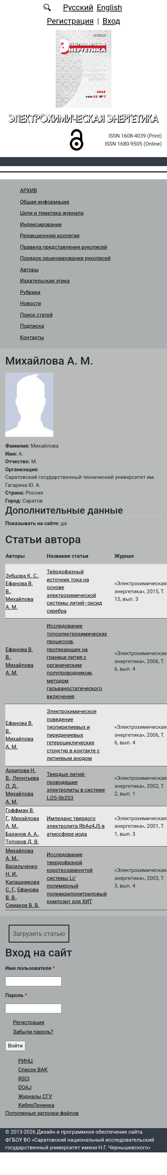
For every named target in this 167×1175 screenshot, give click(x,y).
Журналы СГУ (35, 1096)
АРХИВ (28, 190)
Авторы (29, 270)
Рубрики (30, 292)
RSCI (24, 1079)
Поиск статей (36, 315)
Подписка (32, 326)
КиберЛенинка (36, 1105)
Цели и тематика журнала (52, 213)
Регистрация (70, 20)
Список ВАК (33, 1070)
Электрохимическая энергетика (83, 118)
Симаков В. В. (22, 905)
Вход (111, 20)
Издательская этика (45, 281)
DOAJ (25, 1087)
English (109, 7)
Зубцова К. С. (22, 576)
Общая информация (44, 202)
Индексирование (41, 224)
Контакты (32, 337)
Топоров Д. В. (22, 842)
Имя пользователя (30, 968)
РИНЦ (25, 1061)
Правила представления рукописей (63, 247)
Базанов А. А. (22, 834)
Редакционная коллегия (50, 235)
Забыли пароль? (33, 1032)
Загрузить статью (39, 933)
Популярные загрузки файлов (42, 1113)
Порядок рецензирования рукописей (65, 258)
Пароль (16, 995)
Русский (78, 7)
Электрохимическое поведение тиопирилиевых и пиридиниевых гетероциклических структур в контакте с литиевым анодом (73, 734)
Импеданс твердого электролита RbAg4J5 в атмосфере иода (75, 826)
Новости (30, 303)
